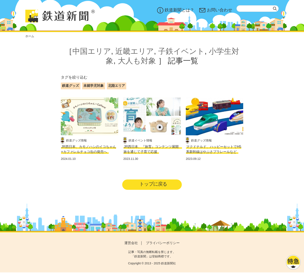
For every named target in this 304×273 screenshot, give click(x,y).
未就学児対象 (93, 85)
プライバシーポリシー (163, 243)
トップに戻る (153, 184)
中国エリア (91, 51)
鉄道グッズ (70, 85)
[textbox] (257, 8)
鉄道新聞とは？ (175, 10)
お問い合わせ (215, 10)
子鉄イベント (181, 51)
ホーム (29, 36)
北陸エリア (116, 85)
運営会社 (131, 243)
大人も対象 (137, 60)
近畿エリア (134, 51)
